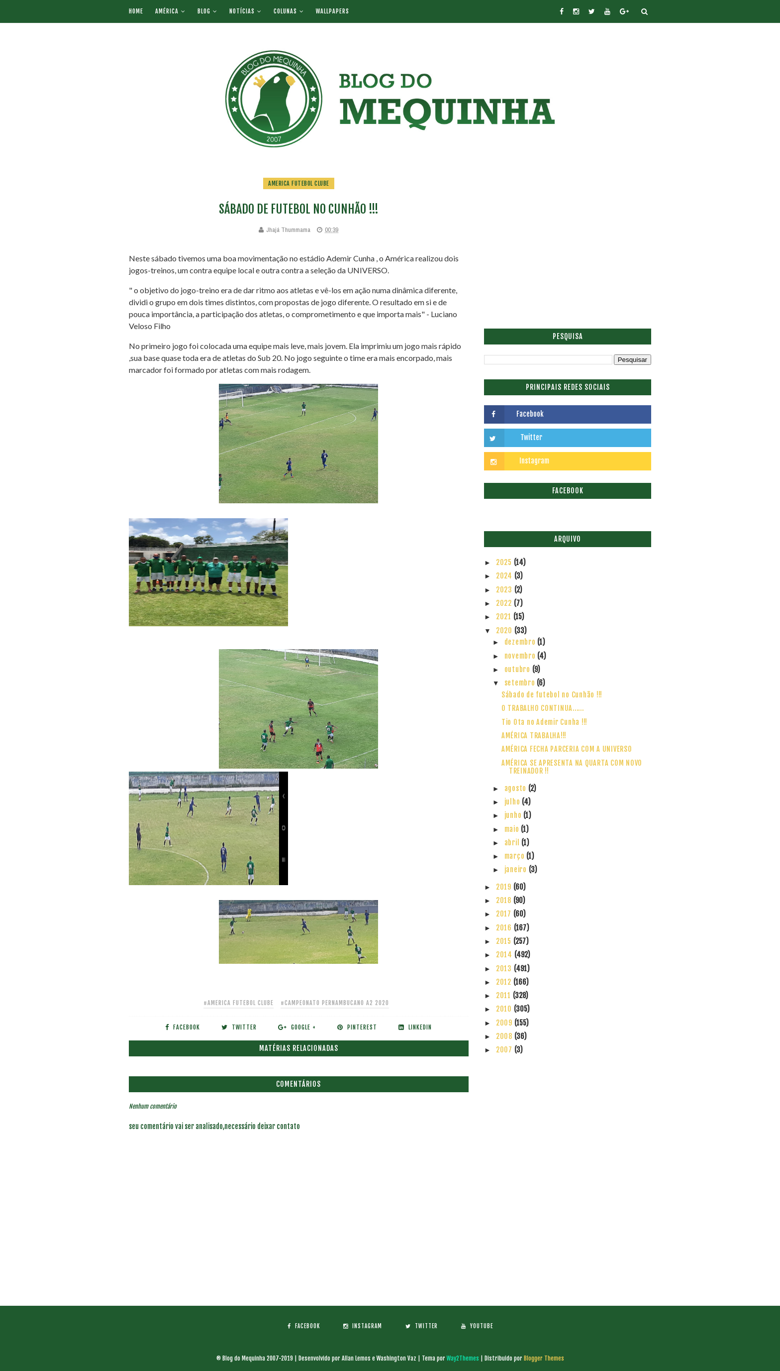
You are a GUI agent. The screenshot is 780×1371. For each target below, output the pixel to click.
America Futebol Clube (298, 183)
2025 (505, 562)
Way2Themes (463, 1358)
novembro (521, 656)
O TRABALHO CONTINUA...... (542, 708)
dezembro (521, 642)
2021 (504, 616)
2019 (504, 887)
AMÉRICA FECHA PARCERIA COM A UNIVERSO (566, 749)
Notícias (242, 11)
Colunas (285, 11)
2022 (505, 603)
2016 (505, 927)
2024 (505, 575)
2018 (504, 900)
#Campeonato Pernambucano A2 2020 (335, 1003)
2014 (505, 954)
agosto (516, 788)
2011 (504, 995)
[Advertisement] (567, 246)
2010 (505, 1009)
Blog (203, 11)
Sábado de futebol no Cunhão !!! (551, 694)
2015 (504, 941)
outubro (518, 669)
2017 (504, 914)
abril (513, 842)
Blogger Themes (544, 1358)
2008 (505, 1036)
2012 (504, 982)
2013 (505, 968)
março (515, 856)
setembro (520, 683)
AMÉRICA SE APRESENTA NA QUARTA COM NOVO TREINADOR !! (571, 767)
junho (514, 815)
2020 (505, 630)
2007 (505, 1049)
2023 (505, 589)
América (167, 11)
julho (513, 802)
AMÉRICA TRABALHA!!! (534, 735)
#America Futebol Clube (238, 1003)
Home (136, 11)
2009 (505, 1023)
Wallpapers (332, 11)
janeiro (516, 869)
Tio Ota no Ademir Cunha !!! (544, 722)
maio (512, 829)
